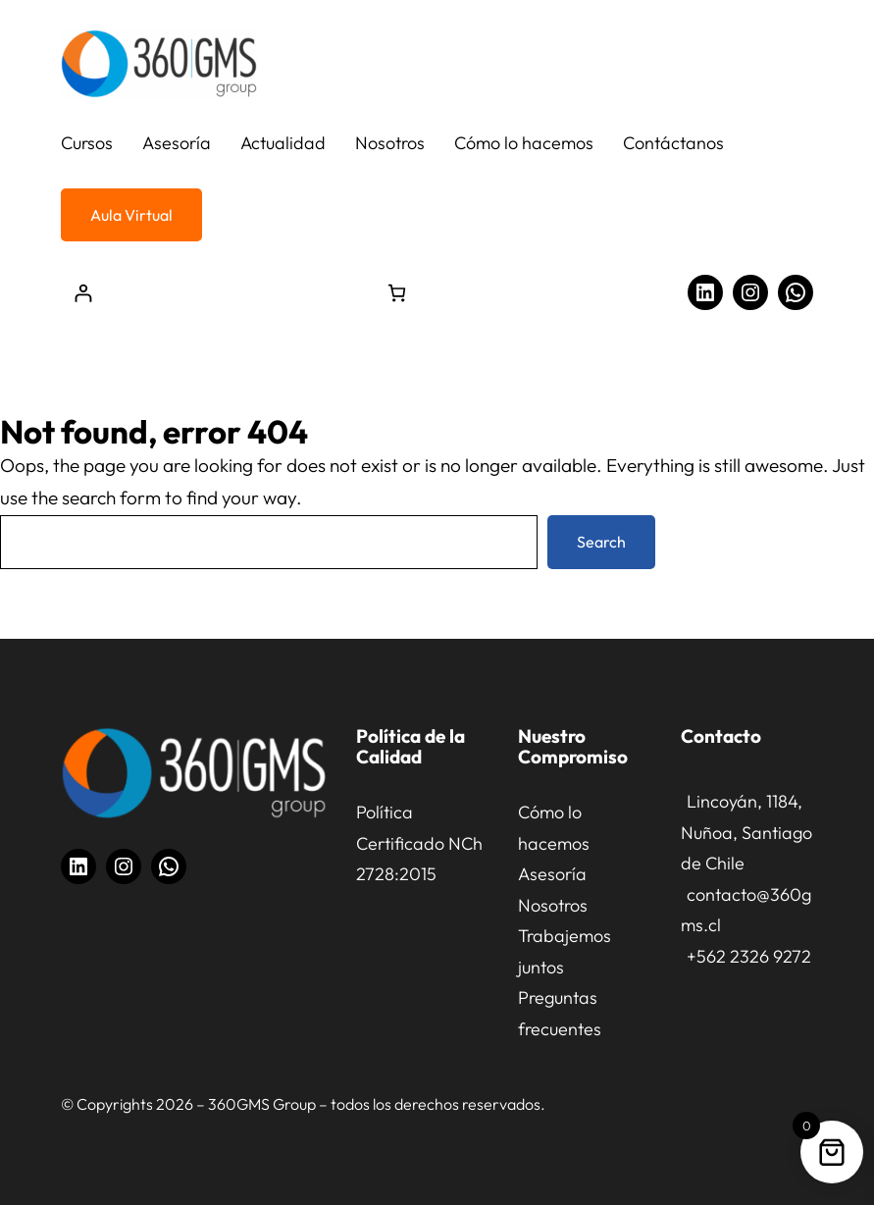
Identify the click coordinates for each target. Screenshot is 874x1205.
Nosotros (553, 905)
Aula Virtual (131, 215)
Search (601, 541)
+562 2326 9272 (749, 956)
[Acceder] (83, 293)
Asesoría (552, 874)
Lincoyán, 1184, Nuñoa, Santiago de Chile (746, 832)
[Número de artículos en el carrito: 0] (397, 293)
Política (384, 812)
